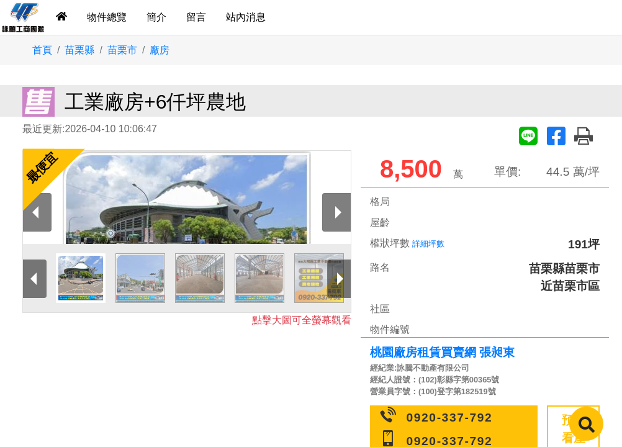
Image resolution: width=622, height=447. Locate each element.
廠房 (159, 50)
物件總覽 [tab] (107, 17)
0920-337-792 (450, 417)
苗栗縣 (79, 50)
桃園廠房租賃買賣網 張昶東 (442, 352)
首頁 (42, 50)
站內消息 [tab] (246, 17)
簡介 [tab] (156, 17)
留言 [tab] (196, 17)
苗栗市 (122, 50)
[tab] (61, 17)
